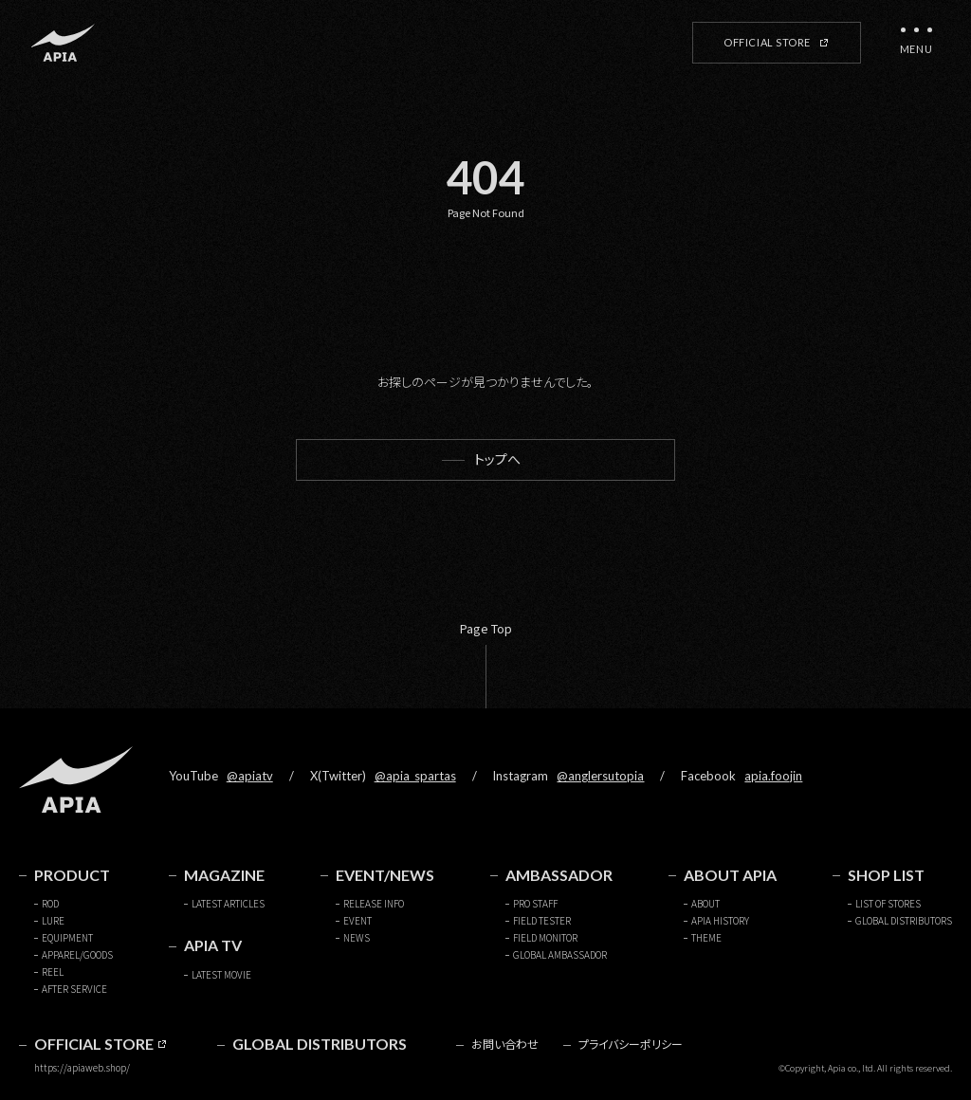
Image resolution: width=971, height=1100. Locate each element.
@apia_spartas (415, 775)
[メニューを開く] (916, 42)
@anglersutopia (600, 775)
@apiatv (250, 775)
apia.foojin (773, 775)
